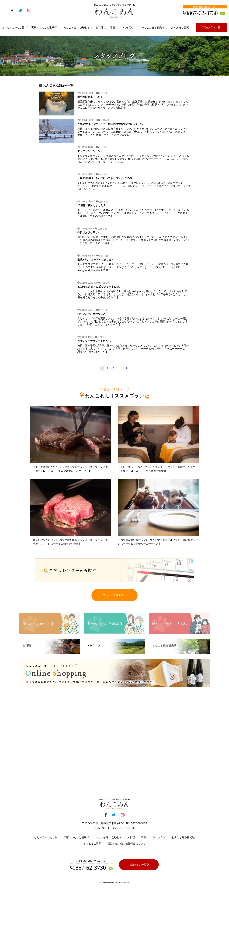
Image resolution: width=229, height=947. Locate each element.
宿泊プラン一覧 (211, 27)
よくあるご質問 (180, 27)
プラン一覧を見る (114, 598)
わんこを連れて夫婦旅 (76, 27)
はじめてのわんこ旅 (13, 27)
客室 (112, 27)
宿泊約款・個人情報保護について (127, 846)
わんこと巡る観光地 (152, 27)
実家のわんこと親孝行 (44, 27)
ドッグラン (128, 27)
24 (127, 368)
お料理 (99, 27)
